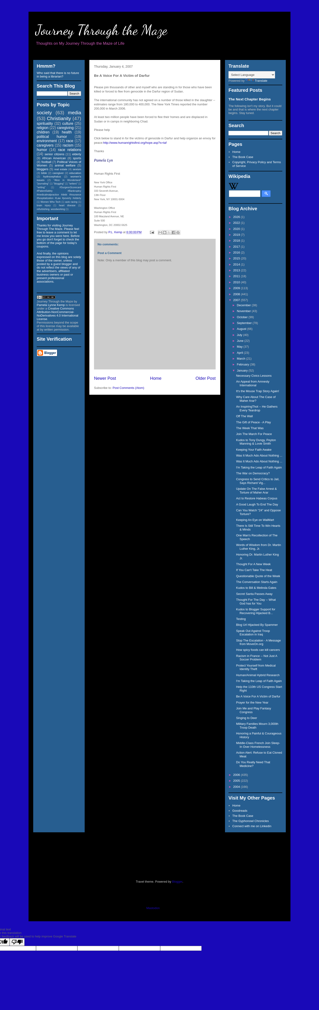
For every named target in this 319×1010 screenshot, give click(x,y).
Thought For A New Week (253, 564)
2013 (237, 270)
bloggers (42, 169)
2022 (237, 223)
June (240, 341)
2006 (237, 775)
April (240, 352)
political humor (52, 137)
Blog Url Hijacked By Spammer (257, 625)
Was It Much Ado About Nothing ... (259, 455)
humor (42, 150)
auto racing (71, 202)
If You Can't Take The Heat (254, 570)
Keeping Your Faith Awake (254, 449)
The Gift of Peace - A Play (253, 422)
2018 (237, 240)
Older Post (206, 378)
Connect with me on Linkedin (251, 826)
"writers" (73, 183)
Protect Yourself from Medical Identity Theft (256, 667)
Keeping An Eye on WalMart (255, 520)
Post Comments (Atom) (128, 388)
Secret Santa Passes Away (254, 594)
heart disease (67, 205)
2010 (237, 282)
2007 (237, 300)
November (244, 311)
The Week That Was (250, 428)
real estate (60, 169)
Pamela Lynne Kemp (51, 305)
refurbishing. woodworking (51, 209)
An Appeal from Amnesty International (252, 383)
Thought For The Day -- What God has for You (256, 601)
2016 (237, 252)
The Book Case (242, 157)
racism (68, 145)
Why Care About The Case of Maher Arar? (256, 398)
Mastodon (153, 908)
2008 (237, 294)
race (69, 141)
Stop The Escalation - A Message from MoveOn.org (258, 642)
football (46, 162)
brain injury (44, 205)
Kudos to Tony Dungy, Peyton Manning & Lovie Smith (256, 442)
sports (77, 158)
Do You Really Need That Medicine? (253, 764)
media (74, 112)
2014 (237, 264)
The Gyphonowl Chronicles (250, 821)
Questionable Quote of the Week (258, 576)
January (243, 370)
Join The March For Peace (254, 434)
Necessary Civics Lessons (254, 375)
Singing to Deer (246, 718)
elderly (76, 154)
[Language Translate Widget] (251, 74)
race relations (69, 150)
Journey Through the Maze (101, 30)
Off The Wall (244, 416)
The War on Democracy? (253, 473)
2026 (237, 217)
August (242, 329)
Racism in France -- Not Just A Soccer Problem (256, 657)
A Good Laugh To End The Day (257, 504)
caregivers (45, 145)
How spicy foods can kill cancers (258, 650)
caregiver (58, 172)
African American (54, 158)
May (240, 346)
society (44, 112)
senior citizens (54, 154)
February (243, 364)
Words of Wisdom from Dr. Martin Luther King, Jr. (258, 546)
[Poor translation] (17, 942)
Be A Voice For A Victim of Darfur (258, 696)
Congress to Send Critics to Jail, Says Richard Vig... (257, 481)
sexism (77, 169)
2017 (237, 246)
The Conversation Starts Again (256, 582)
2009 (237, 288)
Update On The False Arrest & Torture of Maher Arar (256, 490)
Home (156, 378)
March (241, 358)
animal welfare (65, 165)
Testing (241, 619)
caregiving (65, 128)
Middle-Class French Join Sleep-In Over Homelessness (258, 744)
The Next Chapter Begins (249, 99)
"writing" (41, 187)
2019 (237, 234)
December (244, 305)
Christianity (59, 118)
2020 (237, 229)
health (67, 132)
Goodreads (239, 810)
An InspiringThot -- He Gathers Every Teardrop (256, 408)
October (243, 317)
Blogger (177, 881)
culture (67, 123)
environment (47, 141)
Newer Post (105, 378)
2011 (237, 276)
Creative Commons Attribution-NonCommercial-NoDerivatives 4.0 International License (57, 314)
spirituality (45, 123)
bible (44, 172)
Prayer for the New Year (252, 702)
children (43, 132)
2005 (237, 780)
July (240, 335)
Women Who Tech (50, 202)
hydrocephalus (52, 176)
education (75, 172)
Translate (256, 80)
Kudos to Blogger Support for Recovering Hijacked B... (255, 611)
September (245, 323)
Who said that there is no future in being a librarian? (58, 74)
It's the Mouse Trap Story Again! (257, 391)
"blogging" (58, 183)
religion (42, 128)
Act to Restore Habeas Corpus (256, 498)
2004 (237, 787)
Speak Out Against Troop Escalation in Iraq (253, 632)
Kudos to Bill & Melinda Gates (256, 588)
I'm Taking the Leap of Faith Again (259, 467)
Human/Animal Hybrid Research (257, 675)
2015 (237, 258)
